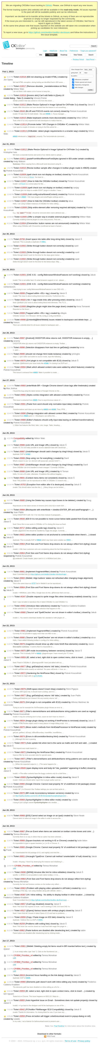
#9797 (33, 584)
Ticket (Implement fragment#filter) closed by (41, 572)
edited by (26, 438)
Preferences (74, 51)
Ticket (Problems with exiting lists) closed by (37, 924)
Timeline (51, 55)
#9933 (39, 654)
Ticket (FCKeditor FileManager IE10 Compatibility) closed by (44, 1010)
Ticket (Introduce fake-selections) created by (46, 606)
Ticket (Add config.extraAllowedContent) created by (46, 194)
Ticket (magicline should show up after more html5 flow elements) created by (50, 644)
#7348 (46, 364)
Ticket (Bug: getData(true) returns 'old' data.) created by (44, 696)
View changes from (83, 69)
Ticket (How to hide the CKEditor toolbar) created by (40, 201)
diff (14, 441)
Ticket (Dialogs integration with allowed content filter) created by (51, 413)
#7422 (28, 454)
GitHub (48, 5)
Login (45, 51)
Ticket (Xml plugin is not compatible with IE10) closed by (42, 361)
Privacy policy (84, 1041)
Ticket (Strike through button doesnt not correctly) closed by (42, 246)
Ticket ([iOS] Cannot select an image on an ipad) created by (45, 816)
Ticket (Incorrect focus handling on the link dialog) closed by (44, 975)
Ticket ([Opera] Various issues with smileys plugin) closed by (44, 911)
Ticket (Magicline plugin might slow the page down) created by (48, 307)
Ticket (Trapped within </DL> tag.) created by (37, 313)
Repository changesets (80, 85)
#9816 (39, 540)
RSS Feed (51, 1036)
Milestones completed (80, 80)
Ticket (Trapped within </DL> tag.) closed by (37, 293)
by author (82, 76)
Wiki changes (77, 88)
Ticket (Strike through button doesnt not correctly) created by (43, 252)
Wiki (40, 55)
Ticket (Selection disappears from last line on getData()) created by (45, 348)
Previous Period (78, 59)
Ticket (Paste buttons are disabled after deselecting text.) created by (46, 931)
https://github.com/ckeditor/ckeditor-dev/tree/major (47, 575)
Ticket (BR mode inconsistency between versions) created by (43, 793)
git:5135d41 (37, 676)
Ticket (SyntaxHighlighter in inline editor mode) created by (42, 800)
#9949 (48, 114)
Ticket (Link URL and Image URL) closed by (37, 445)
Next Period (90, 59)
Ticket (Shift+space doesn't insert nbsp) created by (42, 689)
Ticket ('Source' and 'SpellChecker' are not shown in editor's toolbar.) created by (51, 638)
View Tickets (78, 55)
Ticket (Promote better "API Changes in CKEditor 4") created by (48, 124)
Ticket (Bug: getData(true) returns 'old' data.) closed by (46, 667)
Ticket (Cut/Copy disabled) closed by (34, 904)
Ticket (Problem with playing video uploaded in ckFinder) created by (46, 888)
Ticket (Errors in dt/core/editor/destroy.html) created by (46, 737)
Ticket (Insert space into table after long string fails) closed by (44, 239)
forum (30, 177)
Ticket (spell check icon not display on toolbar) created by (43, 188)
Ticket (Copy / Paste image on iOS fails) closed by (40, 917)
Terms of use (70, 1041)
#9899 (68, 540)
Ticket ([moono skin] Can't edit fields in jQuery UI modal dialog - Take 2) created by (34, 96)
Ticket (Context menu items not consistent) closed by (41, 478)
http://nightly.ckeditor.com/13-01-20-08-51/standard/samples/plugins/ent (39, 796)
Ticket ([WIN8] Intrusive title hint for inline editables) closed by (45, 872)
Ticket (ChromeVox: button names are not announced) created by (48, 223)
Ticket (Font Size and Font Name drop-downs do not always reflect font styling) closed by (50, 545)
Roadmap (64, 55)
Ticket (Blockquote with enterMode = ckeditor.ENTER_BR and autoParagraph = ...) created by (48, 511)
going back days (79, 73)
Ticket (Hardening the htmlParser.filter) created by (44, 752)
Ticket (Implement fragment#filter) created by (42, 631)
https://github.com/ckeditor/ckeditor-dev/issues (49, 32)
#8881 (40, 920)
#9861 (43, 242)
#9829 (15, 136)
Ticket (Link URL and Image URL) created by (37, 471)
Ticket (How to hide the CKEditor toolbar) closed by (46, 181)
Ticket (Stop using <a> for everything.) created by (38, 458)
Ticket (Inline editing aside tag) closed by (35, 528)
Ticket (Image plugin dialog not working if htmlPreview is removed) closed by (51, 721)
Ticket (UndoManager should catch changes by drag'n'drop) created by (47, 465)
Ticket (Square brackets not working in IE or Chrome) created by (47, 841)
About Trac (63, 51)
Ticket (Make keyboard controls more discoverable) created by (47, 118)
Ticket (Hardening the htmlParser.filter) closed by (44, 673)
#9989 (54, 410)
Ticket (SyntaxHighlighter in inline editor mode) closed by (43, 777)
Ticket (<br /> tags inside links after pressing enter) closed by (44, 300)
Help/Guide (53, 51)
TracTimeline (59, 1026)
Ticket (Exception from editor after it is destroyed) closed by (44, 485)
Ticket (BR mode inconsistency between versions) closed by (44, 651)
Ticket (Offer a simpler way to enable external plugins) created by (49, 217)
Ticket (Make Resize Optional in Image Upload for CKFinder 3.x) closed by (51, 104)
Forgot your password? (88, 51)
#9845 (28, 978)
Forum (21, 184)
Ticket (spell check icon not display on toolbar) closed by (47, 174)
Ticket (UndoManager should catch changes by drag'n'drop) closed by (48, 452)
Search (90, 55)
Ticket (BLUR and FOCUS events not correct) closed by (47, 111)
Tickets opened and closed (81, 82)
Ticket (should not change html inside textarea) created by (43, 354)
